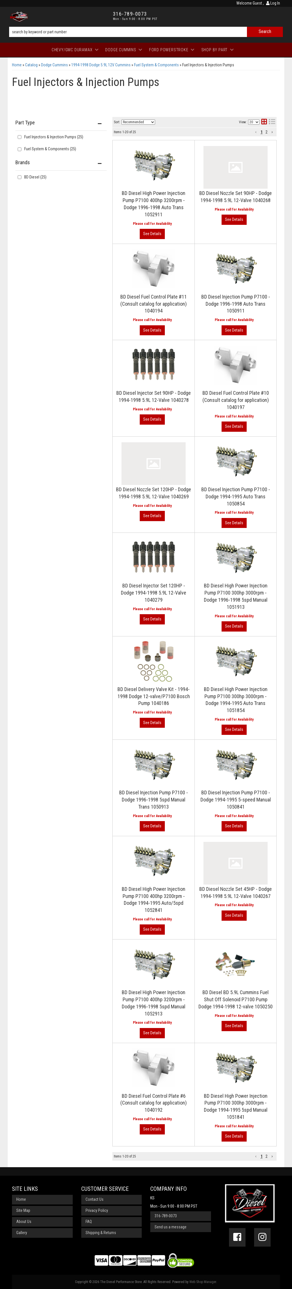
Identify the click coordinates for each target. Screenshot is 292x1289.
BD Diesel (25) (35, 177)
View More (152, 234)
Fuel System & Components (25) (50, 149)
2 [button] (266, 132)
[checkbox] (19, 177)
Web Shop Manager (202, 1282)
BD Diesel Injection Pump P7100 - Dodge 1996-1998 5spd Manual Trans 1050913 (153, 800)
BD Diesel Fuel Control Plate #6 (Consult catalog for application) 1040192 (153, 1103)
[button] (146, 32)
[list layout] (272, 122)
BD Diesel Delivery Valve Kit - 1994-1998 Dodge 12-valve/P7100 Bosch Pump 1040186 (153, 696)
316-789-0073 (166, 1216)
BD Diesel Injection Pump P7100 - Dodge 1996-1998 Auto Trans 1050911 (235, 304)
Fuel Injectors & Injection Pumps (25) (53, 137)
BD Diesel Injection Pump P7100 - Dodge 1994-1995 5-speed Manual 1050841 (235, 800)
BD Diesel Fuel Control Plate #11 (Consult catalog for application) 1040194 (153, 304)
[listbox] (138, 122)
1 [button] (262, 132)
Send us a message (170, 1227)
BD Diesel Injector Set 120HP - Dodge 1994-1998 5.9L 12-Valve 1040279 (153, 593)
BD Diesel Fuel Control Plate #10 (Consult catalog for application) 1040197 (235, 400)
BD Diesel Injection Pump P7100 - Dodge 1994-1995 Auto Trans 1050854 (235, 496)
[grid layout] (264, 122)
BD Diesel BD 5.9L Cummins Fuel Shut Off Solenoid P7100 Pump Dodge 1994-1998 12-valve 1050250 (235, 999)
